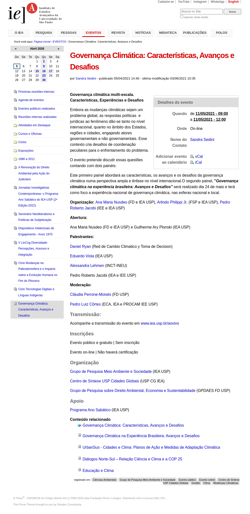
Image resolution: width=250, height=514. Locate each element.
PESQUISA (44, 32)
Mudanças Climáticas (225, 482)
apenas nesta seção (196, 17)
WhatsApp (217, 1)
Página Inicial (42, 41)
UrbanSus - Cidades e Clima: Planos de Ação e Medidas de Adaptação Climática (151, 447)
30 (44, 80)
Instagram (200, 1)
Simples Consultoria (69, 504)
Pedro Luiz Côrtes (85, 304)
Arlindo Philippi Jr (172, 202)
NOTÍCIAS (143, 32)
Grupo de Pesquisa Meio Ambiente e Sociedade (111, 371)
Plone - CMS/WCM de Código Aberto (39, 498)
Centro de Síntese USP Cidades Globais (105, 381)
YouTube (184, 1)
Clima (206, 482)
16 (44, 71)
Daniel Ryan (80, 246)
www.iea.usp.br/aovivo (160, 323)
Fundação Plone (100, 498)
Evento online (207, 479)
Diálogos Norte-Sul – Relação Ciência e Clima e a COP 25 (132, 459)
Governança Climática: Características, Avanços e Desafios (133, 425)
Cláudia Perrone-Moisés (90, 294)
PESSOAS (69, 32)
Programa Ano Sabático (91, 410)
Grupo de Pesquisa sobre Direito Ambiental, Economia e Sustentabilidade (133, 390)
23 (44, 75)
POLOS (221, 32)
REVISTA (118, 32)
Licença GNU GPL (155, 498)
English (233, 1)
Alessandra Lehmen (87, 265)
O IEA (19, 32)
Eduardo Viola (82, 256)
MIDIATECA (168, 32)
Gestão (196, 482)
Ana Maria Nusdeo (111, 202)
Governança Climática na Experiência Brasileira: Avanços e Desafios (141, 436)
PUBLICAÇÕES (195, 32)
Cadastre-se (166, 1)
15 (37, 71)
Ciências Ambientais (104, 479)
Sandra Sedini (86, 78)
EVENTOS (93, 32)
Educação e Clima (98, 470)
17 (50, 71)
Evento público (187, 479)
